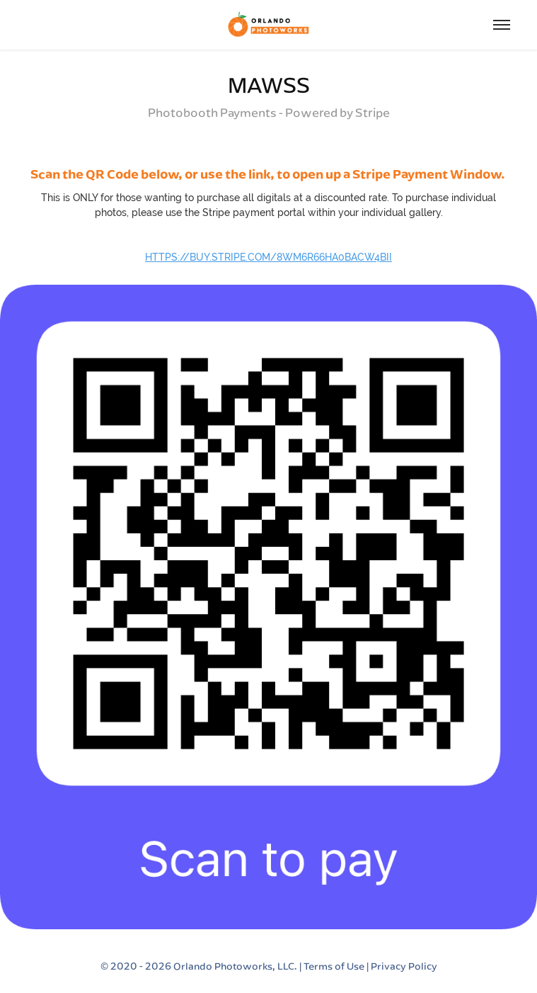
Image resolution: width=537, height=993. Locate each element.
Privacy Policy (404, 966)
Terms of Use (334, 966)
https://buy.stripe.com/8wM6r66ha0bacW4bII (268, 257)
